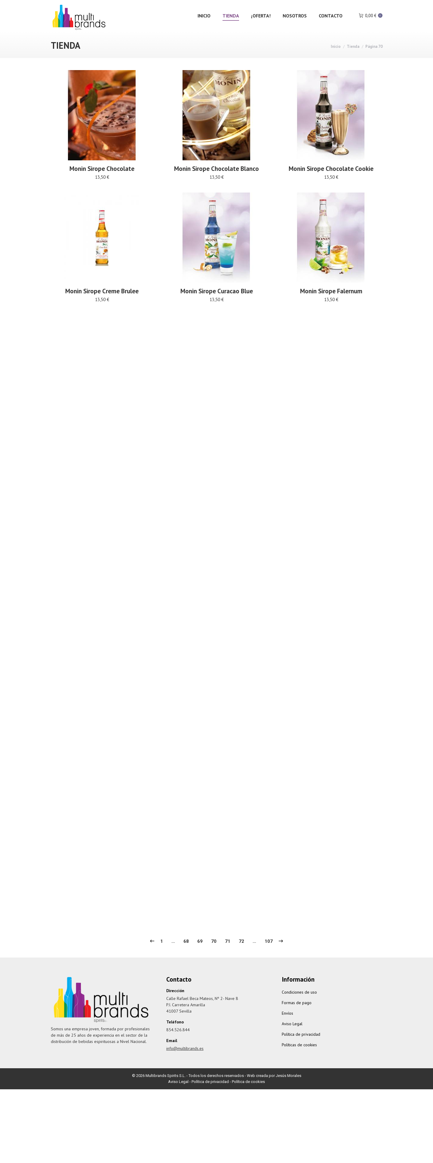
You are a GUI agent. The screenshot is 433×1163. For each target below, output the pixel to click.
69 (200, 953)
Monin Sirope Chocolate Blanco (216, 188)
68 (186, 953)
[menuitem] (204, 28)
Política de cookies (248, 1093)
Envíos (287, 1025)
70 (213, 953)
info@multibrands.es (75, 6)
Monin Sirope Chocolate (101, 181)
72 (241, 953)
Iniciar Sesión (331, 6)
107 (269, 953)
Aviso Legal (292, 1035)
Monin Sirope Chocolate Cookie (331, 203)
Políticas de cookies (299, 1057)
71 (227, 953)
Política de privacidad (301, 1046)
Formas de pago (297, 1014)
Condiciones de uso (299, 1004)
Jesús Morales (288, 1087)
